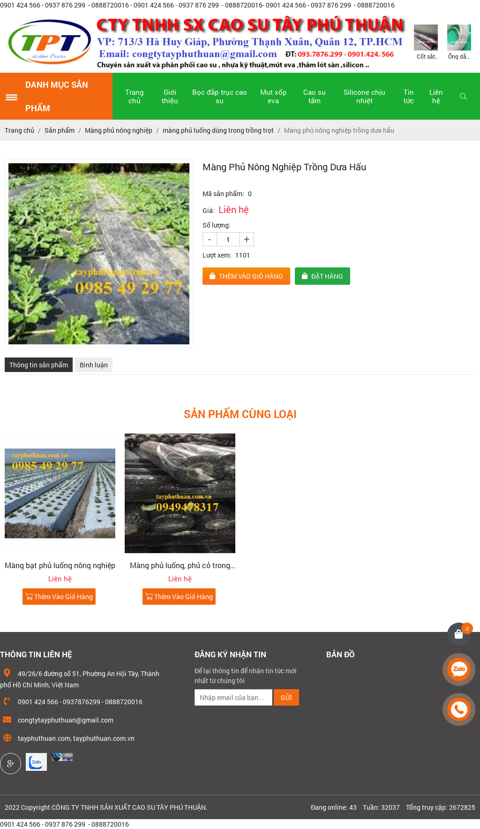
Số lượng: (216, 225)
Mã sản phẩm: (223, 193)
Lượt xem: (217, 255)
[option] (426, 41)
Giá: (208, 210)
